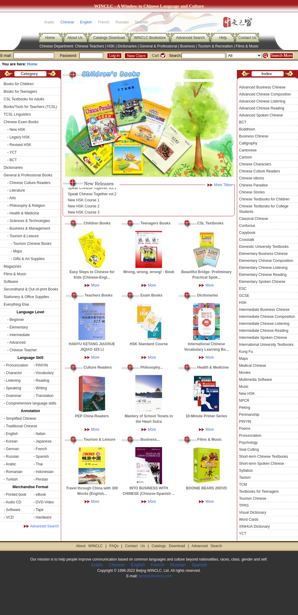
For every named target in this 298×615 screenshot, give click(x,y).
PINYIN (42, 365)
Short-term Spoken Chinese (261, 463)
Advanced (17, 342)
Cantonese (248, 150)
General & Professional (158, 46)
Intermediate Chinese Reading (263, 330)
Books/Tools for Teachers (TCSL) (30, 107)
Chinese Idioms (251, 178)
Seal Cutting (249, 449)
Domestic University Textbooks (264, 247)
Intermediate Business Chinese (264, 310)
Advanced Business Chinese (262, 87)
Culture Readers (98, 367)
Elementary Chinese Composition (266, 261)
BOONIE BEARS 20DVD (206, 488)
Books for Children (19, 84)
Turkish (12, 479)
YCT (13, 152)
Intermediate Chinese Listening (264, 323)
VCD (9, 517)
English (86, 22)
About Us (75, 38)
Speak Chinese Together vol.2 (92, 195)
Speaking (13, 388)
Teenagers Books (155, 223)
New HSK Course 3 (83, 213)
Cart (155, 56)
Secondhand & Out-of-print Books (31, 289)
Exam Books (151, 295)
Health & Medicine (24, 213)
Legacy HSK (19, 137)
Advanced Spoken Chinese (261, 115)
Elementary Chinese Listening (263, 268)
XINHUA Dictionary (254, 526)
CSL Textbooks (210, 223)
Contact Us (247, 38)
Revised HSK (20, 145)
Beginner (16, 320)
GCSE (244, 296)
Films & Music (247, 46)
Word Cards (248, 519)
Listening (13, 380)
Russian (12, 456)
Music (243, 386)
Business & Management (29, 228)
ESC (243, 289)
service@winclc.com (155, 576)
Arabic (11, 464)
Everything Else (16, 304)
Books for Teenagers (20, 91)
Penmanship (249, 414)
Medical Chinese (252, 365)
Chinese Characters (255, 164)
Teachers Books (99, 295)
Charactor (14, 373)
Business (187, 46)
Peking (244, 407)
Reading (42, 380)
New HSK (17, 129)
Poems (244, 428)
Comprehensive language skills (31, 403)
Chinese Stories (252, 192)
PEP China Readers (92, 416)
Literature (17, 190)
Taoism (245, 477)
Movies (245, 372)
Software (11, 282)
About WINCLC (89, 546)
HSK (111, 46)
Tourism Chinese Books (32, 243)
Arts (12, 198)
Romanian (14, 472)
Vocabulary (45, 373)
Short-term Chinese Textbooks (263, 456)
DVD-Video (45, 502)
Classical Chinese (253, 219)
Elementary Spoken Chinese (262, 282)
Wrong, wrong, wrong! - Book (148, 272)
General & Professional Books (28, 175)
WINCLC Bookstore (150, 38)
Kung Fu (246, 351)
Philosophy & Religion (27, 205)
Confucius (247, 226)
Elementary (18, 327)
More (95, 285)
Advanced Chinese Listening (262, 101)
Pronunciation (17, 365)
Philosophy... (151, 367)
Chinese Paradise (253, 185)
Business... (150, 439)
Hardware (43, 517)
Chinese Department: (57, 46)
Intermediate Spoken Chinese (263, 337)
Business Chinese (253, 136)
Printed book (16, 494)
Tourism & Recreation (215, 46)
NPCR (244, 400)
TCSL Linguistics (17, 114)
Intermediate (19, 335)
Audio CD (13, 502)
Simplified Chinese (21, 418)
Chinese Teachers (89, 46)
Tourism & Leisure (24, 236)
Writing (41, 388)
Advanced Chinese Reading (261, 108)
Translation (45, 396)
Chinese (67, 22)
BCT (13, 160)
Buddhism (247, 129)
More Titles (223, 185)
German (12, 449)
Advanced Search (190, 38)
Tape (39, 510)
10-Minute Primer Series (206, 416)
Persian (42, 479)
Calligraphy (248, 143)
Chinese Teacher (23, 350)
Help (223, 38)
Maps (17, 251)
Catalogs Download (109, 38)
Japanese (43, 441)
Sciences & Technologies (29, 221)
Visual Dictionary (252, 512)
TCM (243, 484)
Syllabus (246, 470)
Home (50, 38)
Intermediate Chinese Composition (267, 316)
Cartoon (245, 157)
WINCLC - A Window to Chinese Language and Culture (149, 6)
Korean (12, 441)
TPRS (244, 505)
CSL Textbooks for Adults (24, 99)
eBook (41, 494)
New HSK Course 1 (83, 201)
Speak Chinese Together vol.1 (92, 189)
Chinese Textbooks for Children (264, 199)
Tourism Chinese (252, 498)
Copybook (247, 233)
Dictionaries (127, 46)
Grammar (13, 396)
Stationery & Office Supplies (26, 297)
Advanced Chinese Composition (265, 94)
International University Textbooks (266, 344)
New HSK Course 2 (83, 207)
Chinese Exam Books (21, 122)
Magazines (12, 266)
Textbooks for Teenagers (259, 491)
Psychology (248, 442)
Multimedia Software (255, 379)
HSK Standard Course (149, 344)
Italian (40, 434)
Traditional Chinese (21, 426)
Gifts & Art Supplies (28, 259)
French (41, 449)
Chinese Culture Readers (29, 183)
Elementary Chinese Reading (262, 275)
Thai (39, 464)
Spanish (42, 456)
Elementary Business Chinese (263, 254)
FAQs (113, 546)
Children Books (97, 223)
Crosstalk (246, 240)
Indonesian (45, 472)
